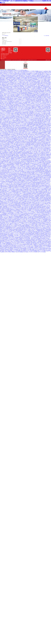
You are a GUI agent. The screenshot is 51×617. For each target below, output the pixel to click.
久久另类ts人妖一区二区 (38, 102)
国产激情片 (3, 116)
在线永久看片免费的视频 (43, 234)
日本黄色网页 (37, 205)
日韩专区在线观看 (18, 180)
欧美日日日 (42, 201)
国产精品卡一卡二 (34, 230)
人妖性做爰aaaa (25, 249)
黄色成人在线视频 (22, 225)
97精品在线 (14, 184)
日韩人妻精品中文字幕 (27, 224)
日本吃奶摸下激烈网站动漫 (37, 206)
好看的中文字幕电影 (31, 195)
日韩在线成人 (43, 222)
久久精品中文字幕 (36, 121)
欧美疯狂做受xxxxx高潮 (42, 118)
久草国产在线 (16, 84)
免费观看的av (13, 158)
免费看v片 (21, 90)
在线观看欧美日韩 (8, 140)
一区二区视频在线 (14, 210)
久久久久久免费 (27, 140)
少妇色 (13, 187)
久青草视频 (20, 91)
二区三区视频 (36, 211)
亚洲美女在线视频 (46, 242)
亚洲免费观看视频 (3, 99)
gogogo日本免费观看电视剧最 (17, 216)
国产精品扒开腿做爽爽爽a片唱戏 (13, 174)
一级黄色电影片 (7, 157)
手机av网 (37, 172)
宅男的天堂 (15, 117)
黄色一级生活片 (24, 162)
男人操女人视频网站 (33, 176)
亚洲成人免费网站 (4, 190)
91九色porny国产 (22, 166)
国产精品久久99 (16, 159)
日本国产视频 (4, 122)
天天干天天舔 (28, 147)
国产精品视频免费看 (14, 122)
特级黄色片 (14, 154)
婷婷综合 (4, 176)
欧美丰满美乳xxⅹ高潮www (9, 87)
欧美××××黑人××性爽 (36, 85)
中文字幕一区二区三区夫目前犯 (28, 200)
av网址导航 (27, 84)
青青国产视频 (7, 247)
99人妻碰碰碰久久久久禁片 (6, 166)
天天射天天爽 (20, 249)
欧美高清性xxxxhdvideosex (43, 205)
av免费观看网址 (29, 87)
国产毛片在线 (7, 219)
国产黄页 (28, 174)
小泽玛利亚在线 (7, 180)
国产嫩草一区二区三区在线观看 (13, 192)
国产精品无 (43, 108)
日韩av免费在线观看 (21, 138)
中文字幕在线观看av (14, 140)
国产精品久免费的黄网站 (15, 220)
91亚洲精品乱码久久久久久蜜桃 (38, 156)
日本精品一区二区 (40, 150)
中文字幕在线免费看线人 (30, 247)
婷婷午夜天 (41, 178)
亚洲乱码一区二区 (10, 150)
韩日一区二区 (7, 182)
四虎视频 (11, 96)
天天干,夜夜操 (21, 150)
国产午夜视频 (36, 98)
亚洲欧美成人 (34, 202)
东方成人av (9, 196)
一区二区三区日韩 (7, 92)
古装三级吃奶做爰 (38, 99)
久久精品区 (9, 236)
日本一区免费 (46, 129)
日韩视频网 (9, 141)
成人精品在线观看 (34, 190)
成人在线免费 (25, 183)
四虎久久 (3, 102)
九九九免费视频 (37, 195)
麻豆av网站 (4, 250)
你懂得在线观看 (9, 128)
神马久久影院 (17, 199)
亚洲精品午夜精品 (11, 102)
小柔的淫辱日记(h (8, 193)
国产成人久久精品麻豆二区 (46, 99)
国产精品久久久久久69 (31, 235)
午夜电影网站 (38, 81)
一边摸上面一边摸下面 (42, 237)
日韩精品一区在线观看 (33, 140)
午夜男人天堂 (29, 157)
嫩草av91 (14, 150)
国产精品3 (33, 169)
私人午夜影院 (3, 86)
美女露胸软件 (11, 152)
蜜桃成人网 (41, 121)
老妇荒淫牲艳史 (18, 123)
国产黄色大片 (3, 104)
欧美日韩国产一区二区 (42, 246)
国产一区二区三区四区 (17, 100)
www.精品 (20, 159)
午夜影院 (35, 225)
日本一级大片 (45, 156)
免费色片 (20, 232)
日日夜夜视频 (18, 177)
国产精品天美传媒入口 (27, 237)
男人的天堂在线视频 (10, 108)
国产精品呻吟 (24, 74)
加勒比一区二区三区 (27, 150)
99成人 (29, 198)
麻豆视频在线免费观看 (35, 90)
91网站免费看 (44, 206)
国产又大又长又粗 (6, 223)
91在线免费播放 (30, 148)
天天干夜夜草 (48, 111)
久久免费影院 (22, 181)
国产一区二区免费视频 (33, 236)
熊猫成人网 (4, 156)
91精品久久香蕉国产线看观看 (45, 81)
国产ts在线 (48, 147)
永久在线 (7, 93)
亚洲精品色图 (10, 175)
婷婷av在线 (11, 160)
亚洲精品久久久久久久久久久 (4, 109)
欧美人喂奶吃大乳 (14, 132)
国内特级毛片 (39, 154)
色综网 (12, 244)
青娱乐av (3, 211)
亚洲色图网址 (17, 240)
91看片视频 (7, 105)
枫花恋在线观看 (21, 222)
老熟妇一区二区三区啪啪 (19, 154)
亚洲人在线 (28, 91)
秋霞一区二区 (4, 74)
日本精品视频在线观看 (15, 120)
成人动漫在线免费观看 (15, 110)
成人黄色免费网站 (12, 116)
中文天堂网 (19, 92)
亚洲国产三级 (41, 130)
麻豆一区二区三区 (21, 115)
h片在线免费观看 (19, 99)
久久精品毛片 (23, 140)
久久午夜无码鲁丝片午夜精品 (38, 116)
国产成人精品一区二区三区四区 (10, 171)
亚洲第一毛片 (39, 250)
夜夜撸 (30, 168)
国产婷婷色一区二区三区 (26, 184)
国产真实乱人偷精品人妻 (32, 75)
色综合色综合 (37, 235)
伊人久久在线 (14, 217)
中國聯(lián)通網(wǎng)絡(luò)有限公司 (7, 41)
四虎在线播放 (37, 109)
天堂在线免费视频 (2, 181)
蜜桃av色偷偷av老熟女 (37, 145)
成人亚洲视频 (11, 105)
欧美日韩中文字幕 (12, 201)
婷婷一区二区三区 (12, 112)
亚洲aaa (7, 217)
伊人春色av (14, 121)
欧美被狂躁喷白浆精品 (40, 100)
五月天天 (24, 117)
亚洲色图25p (20, 102)
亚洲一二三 (7, 192)
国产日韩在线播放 (5, 246)
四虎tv (3, 96)
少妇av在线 (33, 237)
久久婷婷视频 (19, 198)
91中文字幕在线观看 (44, 88)
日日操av (44, 82)
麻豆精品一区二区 (47, 76)
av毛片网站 (36, 110)
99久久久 (47, 237)
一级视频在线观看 (38, 75)
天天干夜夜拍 (19, 132)
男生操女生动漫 (26, 79)
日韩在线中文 (37, 128)
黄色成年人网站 (46, 150)
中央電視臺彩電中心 (4, 40)
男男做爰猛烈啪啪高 (6, 118)
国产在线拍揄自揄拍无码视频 (5, 165)
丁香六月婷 (8, 163)
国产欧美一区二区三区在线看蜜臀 (44, 224)
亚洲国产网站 (23, 118)
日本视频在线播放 (38, 111)
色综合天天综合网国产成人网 (19, 79)
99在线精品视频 (24, 244)
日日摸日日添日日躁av (23, 114)
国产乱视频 (15, 144)
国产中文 (30, 132)
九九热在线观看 (48, 246)
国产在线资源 (44, 135)
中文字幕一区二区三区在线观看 (41, 163)
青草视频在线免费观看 (19, 189)
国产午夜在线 (45, 98)
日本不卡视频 (32, 171)
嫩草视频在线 (43, 183)
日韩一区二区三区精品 (24, 145)
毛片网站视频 (43, 76)
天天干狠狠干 (23, 98)
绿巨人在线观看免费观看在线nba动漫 (42, 157)
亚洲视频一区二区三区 (24, 198)
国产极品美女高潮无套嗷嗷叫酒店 (12, 138)
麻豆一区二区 (28, 72)
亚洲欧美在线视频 (47, 200)
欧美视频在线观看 (8, 243)
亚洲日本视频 (29, 114)
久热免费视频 (40, 240)
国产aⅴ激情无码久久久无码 (44, 84)
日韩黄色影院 (11, 98)
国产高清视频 (30, 126)
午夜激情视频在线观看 (39, 229)
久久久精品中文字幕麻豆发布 (16, 231)
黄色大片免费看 (42, 210)
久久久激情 (17, 88)
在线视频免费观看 (30, 153)
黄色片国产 (28, 250)
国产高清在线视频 (43, 158)
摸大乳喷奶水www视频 (40, 129)
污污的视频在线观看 (26, 189)
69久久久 (26, 126)
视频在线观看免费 (47, 90)
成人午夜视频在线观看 (44, 214)
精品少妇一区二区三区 (15, 222)
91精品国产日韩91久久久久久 (42, 244)
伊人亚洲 (1, 147)
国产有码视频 (13, 190)
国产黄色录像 (16, 218)
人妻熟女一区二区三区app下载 (30, 82)
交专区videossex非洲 (43, 147)
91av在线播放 (27, 104)
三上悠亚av (9, 190)
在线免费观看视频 (9, 169)
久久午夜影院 (34, 87)
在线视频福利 (40, 127)
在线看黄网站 (40, 96)
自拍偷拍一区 (16, 170)
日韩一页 (16, 126)
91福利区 (3, 103)
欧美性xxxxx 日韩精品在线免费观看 (26, 108)
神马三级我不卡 (44, 97)
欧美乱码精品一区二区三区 (25, 204)
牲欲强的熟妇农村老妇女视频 (40, 238)
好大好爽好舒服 (31, 204)
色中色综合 (8, 201)
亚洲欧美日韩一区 (28, 164)
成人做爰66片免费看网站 (27, 80)
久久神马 (15, 87)
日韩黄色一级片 (46, 181)
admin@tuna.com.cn (5, 55)
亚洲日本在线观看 (12, 180)
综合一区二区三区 (33, 162)
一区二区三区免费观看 (44, 220)
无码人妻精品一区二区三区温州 (14, 165)
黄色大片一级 (20, 72)
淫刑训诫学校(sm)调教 (5, 126)
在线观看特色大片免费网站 (45, 154)
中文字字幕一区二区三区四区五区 (26, 110)
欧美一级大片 (11, 225)
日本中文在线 (33, 228)
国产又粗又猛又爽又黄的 (20, 106)
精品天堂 (18, 242)
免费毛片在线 (41, 242)
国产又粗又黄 (31, 194)
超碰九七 (22, 237)
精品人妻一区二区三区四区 (23, 139)
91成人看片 (26, 75)
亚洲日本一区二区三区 (29, 135)
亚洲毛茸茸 (34, 154)
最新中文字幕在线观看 (12, 219)
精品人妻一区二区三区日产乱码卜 (15, 90)
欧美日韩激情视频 (38, 222)
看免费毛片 (39, 86)
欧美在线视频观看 (4, 234)
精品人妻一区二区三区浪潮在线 (18, 200)
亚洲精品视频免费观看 (42, 128)
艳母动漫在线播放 (14, 128)
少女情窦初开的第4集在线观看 (9, 117)
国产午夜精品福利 (37, 217)
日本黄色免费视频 (28, 73)
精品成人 (15, 178)
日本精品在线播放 (46, 198)
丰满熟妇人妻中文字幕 (37, 134)
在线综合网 (23, 72)
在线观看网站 (28, 166)
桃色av (8, 224)
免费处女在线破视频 (6, 160)
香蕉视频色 (23, 180)
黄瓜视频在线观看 (48, 110)
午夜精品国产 (6, 94)
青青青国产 (38, 159)
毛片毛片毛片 (40, 110)
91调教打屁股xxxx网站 (26, 134)
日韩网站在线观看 (27, 115)
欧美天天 (43, 140)
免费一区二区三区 (28, 219)
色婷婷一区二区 (10, 226)
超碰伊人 (32, 217)
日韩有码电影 (34, 220)
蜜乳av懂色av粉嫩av (26, 136)
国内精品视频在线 (18, 205)
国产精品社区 (22, 182)
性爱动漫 (32, 100)
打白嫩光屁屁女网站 (3, 235)
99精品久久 (12, 124)
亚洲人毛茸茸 (44, 75)
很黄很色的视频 (33, 193)
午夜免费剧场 (13, 79)
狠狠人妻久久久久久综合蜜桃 (23, 96)
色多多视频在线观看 (18, 237)
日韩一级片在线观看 (30, 206)
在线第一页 (25, 105)
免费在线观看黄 (16, 139)
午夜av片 (3, 242)
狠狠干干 (44, 229)
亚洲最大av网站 (21, 170)
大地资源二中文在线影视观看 (11, 177)
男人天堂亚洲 (2, 228)
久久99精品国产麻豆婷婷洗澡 (39, 212)
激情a (9, 194)
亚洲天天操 (42, 142)
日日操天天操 (22, 94)
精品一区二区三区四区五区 (26, 241)
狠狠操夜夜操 (48, 186)
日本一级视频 (6, 127)
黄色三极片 (26, 121)
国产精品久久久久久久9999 (40, 202)
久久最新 (39, 151)
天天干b (21, 220)
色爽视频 (9, 123)
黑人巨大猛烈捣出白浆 (42, 208)
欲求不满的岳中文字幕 (45, 96)
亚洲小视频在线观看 (20, 103)
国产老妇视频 (14, 99)
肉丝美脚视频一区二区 (29, 74)
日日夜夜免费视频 (17, 163)
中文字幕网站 (5, 218)
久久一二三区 (13, 240)
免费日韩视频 (18, 75)
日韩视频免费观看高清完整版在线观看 (32, 124)
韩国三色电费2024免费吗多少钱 (38, 114)
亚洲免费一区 (32, 147)
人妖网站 (30, 188)
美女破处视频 (14, 146)
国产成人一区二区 (5, 204)
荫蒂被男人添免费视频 (20, 217)
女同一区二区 (6, 162)
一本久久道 (34, 194)
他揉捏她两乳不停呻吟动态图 (46, 166)
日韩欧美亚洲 (29, 105)
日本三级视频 (29, 249)
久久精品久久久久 (15, 81)
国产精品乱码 (11, 153)
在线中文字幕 (25, 218)
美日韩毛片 (31, 154)
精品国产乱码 (33, 123)
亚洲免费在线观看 (27, 226)
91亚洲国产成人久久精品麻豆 (17, 74)
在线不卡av (38, 248)
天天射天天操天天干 (10, 218)
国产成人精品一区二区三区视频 (13, 228)
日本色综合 (49, 244)
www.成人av (5, 216)
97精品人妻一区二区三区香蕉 (45, 213)
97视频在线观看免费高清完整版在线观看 (23, 128)
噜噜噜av (12, 241)
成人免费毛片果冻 (31, 216)
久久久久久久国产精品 (8, 220)
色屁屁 (20, 127)
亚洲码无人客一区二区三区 (46, 146)
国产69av (17, 150)
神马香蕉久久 (44, 93)
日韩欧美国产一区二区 (27, 103)
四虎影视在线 (11, 249)
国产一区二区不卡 (15, 82)
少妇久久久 (34, 135)
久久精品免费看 (16, 142)
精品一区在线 (9, 132)
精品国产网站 (32, 134)
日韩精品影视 (48, 195)
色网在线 (29, 102)
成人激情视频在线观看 (10, 147)
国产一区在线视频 (6, 112)
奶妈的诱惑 (38, 158)
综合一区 (1, 150)
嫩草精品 (3, 157)
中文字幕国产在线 (26, 222)
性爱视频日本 (31, 79)
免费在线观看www (36, 178)
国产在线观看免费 (33, 81)
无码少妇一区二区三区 (30, 201)
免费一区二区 (19, 135)
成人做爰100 (26, 138)
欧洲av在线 (25, 156)
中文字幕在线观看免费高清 (23, 248)
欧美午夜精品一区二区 (18, 243)
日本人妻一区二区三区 (37, 112)
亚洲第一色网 (16, 130)
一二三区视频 (22, 223)
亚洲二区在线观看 (2, 222)
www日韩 (3, 229)
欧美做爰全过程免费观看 (16, 207)
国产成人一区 (21, 192)
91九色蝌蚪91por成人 (16, 223)
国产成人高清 (36, 104)
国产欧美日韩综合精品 (37, 214)
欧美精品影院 (6, 133)
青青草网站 (29, 230)
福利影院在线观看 (34, 231)
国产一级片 (13, 243)
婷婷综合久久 (18, 190)
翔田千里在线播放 (23, 73)
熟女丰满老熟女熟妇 (17, 133)
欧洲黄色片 (36, 247)
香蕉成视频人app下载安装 (36, 142)
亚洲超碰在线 (5, 177)
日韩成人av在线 (46, 72)
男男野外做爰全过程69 (14, 202)
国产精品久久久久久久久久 (27, 211)
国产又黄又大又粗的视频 (41, 117)
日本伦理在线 (22, 148)
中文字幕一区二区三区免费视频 (15, 114)
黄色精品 (33, 188)
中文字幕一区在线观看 (25, 151)
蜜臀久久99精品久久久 (34, 241)
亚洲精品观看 (23, 242)
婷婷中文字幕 (32, 205)
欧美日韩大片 (46, 153)
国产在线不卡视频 (37, 210)
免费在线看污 (40, 216)
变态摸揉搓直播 (18, 145)
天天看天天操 (7, 116)
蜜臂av (5, 164)
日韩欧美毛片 (38, 76)
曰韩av (20, 110)
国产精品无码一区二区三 (4, 80)
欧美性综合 (4, 225)
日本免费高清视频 (8, 211)
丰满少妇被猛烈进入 (45, 165)
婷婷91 (32, 214)
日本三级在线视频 (41, 211)
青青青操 (31, 115)
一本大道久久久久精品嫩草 (23, 201)
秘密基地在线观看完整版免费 (5, 172)
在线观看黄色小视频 (32, 234)
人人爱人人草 (5, 138)
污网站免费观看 (25, 102)
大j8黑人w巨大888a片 (41, 92)
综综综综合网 (7, 208)
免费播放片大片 (45, 216)
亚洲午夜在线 (38, 176)
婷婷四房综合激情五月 (31, 213)
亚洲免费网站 (34, 84)
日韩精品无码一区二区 (6, 73)
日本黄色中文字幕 (45, 232)
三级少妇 (39, 78)
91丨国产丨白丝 (32, 109)
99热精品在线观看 (25, 97)
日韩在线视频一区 (19, 219)
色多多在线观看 (19, 178)
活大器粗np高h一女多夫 (16, 108)
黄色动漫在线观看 (17, 73)
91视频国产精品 (22, 190)
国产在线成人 (27, 190)
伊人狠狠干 (46, 190)
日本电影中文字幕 (37, 147)
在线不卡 (29, 218)
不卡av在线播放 (21, 234)
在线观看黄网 (36, 216)
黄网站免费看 (26, 94)
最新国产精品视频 (29, 244)
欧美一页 (39, 243)
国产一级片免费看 (43, 78)
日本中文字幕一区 (14, 242)
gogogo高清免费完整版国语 (7, 134)
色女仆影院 (17, 232)
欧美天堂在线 (44, 127)
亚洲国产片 (13, 189)
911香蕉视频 (46, 196)
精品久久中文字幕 (19, 87)
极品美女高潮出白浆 (11, 127)
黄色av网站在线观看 (24, 92)
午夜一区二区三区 (11, 133)
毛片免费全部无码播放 (29, 142)
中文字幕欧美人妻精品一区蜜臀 (7, 146)
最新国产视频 (5, 207)
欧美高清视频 (3, 76)
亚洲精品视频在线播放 (40, 120)
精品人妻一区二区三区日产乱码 (13, 93)
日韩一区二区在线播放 (23, 78)
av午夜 (41, 82)
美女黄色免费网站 (31, 141)
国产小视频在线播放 (23, 172)
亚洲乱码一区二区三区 (47, 160)
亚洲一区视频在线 (11, 159)
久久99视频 (7, 98)
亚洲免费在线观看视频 (8, 111)
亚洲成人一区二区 (46, 168)
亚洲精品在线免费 (3, 154)
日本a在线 (7, 129)
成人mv (42, 112)
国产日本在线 (18, 121)
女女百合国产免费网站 (28, 158)
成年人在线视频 (44, 79)
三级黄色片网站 (42, 152)
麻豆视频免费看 (14, 86)
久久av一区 (23, 99)
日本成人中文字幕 (16, 181)
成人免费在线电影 (25, 129)
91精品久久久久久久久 (10, 170)
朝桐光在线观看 (16, 96)
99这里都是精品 (22, 171)
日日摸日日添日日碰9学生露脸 (14, 194)
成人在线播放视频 (33, 76)
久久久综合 (24, 91)
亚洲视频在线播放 (25, 194)
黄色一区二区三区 (10, 207)
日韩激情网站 (16, 98)
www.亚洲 (32, 198)
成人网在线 (44, 182)
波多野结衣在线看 (32, 184)
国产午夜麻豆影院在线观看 (45, 86)
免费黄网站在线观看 (40, 230)
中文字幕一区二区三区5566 (15, 188)
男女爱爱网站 (12, 163)
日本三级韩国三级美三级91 (22, 176)
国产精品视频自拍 (35, 118)
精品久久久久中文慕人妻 (34, 150)
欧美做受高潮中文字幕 (36, 94)
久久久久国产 (46, 91)
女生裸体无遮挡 (32, 128)
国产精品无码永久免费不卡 (46, 102)
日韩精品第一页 (47, 183)
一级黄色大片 (47, 117)
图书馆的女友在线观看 (31, 96)
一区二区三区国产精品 (40, 190)
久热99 (45, 120)
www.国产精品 (2, 205)
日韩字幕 (33, 192)
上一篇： (5, 35)
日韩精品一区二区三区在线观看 (8, 178)
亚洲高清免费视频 (28, 193)
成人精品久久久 (5, 174)
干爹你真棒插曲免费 (44, 159)
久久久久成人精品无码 (3, 132)
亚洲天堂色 (3, 192)
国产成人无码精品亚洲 (15, 186)
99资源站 (36, 96)
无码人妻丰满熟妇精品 (8, 86)
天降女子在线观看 (15, 238)
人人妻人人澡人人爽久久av (27, 165)
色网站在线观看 (17, 171)
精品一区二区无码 (14, 103)
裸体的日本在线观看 (26, 130)
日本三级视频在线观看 (25, 178)
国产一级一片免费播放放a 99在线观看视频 (37, 160)
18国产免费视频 (8, 244)
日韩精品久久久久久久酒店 (40, 105)
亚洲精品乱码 (14, 75)
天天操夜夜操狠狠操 (10, 234)
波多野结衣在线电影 (12, 118)
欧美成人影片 (4, 169)
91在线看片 (25, 247)
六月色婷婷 (28, 162)
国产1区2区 (7, 115)
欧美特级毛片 (31, 94)
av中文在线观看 (27, 171)
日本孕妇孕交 (24, 157)
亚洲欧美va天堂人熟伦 (3, 81)
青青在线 (34, 238)
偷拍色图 (47, 138)
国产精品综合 (5, 150)
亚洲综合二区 (26, 120)
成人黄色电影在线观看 (47, 106)
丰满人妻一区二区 (8, 148)
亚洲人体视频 (29, 199)
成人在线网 (13, 206)
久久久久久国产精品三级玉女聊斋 (26, 123)
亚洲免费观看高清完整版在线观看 (28, 159)
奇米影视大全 (33, 105)
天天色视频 (20, 238)
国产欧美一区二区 (21, 111)
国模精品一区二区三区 (24, 212)
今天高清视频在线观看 (34, 78)
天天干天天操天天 (7, 240)
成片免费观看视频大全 (39, 87)
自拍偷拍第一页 (7, 168)
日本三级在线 (38, 220)
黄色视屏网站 (43, 243)
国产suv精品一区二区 (25, 216)
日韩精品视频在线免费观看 (44, 94)
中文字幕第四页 (29, 231)
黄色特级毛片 (38, 232)
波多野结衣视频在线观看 (40, 207)
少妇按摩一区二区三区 (5, 231)
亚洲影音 (27, 188)
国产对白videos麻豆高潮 (37, 148)
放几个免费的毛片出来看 (9, 91)
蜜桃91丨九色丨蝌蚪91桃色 (33, 151)
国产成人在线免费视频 (37, 106)
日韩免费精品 (37, 237)
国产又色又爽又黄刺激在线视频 (44, 199)
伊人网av (47, 206)
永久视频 (20, 193)
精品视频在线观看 (43, 217)
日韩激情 (3, 144)
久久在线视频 (22, 156)
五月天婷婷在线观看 (6, 97)
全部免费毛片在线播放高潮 (5, 249)
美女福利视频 (36, 92)
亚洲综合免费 (30, 97)
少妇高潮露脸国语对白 (8, 242)
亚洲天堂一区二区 (40, 219)
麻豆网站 (32, 211)
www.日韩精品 (4, 130)
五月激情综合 (30, 182)
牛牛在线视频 (49, 88)
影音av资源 (6, 102)
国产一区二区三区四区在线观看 (22, 187)
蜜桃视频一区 (35, 159)
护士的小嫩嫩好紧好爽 (36, 115)
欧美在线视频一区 (24, 231)
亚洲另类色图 (37, 144)
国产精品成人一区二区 (16, 226)
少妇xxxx (37, 181)
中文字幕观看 (45, 87)
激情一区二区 (15, 160)
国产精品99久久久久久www (22, 81)
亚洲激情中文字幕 (24, 202)
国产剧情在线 (38, 234)
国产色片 (18, 214)
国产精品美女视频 (8, 176)
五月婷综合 (39, 80)
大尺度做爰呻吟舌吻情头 (28, 180)
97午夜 (5, 96)
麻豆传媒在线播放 (20, 229)
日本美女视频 (16, 127)
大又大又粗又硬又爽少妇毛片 (9, 139)
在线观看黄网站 (27, 225)
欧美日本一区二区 (32, 72)
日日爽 (38, 74)
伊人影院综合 (19, 122)
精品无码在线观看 (42, 192)
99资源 (43, 175)
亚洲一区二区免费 (31, 121)
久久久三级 (1, 112)
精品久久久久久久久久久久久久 (46, 184)
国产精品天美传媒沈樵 (33, 86)
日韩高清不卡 (41, 198)
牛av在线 (3, 87)
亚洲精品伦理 (11, 247)
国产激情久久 (44, 180)
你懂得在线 (34, 97)
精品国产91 (32, 246)
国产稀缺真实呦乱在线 (21, 144)
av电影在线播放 (31, 111)
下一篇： (46, 35)
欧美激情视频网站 (29, 240)
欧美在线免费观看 (21, 186)
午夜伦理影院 (11, 84)
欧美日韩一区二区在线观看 (36, 88)
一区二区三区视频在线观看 (16, 250)
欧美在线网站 (22, 121)
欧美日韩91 (26, 118)
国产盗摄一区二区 (34, 219)
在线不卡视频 (19, 246)
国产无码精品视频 (42, 235)
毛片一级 (49, 153)
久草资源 (44, 110)
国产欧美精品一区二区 (12, 248)
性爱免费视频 (12, 130)
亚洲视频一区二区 (28, 214)
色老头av (46, 243)
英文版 (2, 9)
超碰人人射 (21, 105)
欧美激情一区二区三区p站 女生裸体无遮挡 (44, 104)
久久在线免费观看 (18, 168)
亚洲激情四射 (5, 213)
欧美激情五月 (5, 142)
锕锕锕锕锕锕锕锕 (24, 127)
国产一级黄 (28, 208)
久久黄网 (14, 88)
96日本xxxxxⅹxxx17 (9, 222)
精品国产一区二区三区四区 (19, 109)
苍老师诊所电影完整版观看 (25, 152)
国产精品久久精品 (12, 168)
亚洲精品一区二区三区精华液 (13, 224)
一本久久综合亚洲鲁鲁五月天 (6, 158)
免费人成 (29, 186)
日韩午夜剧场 (21, 130)
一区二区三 (23, 243)
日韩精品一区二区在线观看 (43, 124)
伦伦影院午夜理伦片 (20, 211)
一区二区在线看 (31, 106)
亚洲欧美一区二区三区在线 (23, 206)
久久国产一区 (20, 160)
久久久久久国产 (13, 193)
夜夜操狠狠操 (3, 90)
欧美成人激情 (8, 122)
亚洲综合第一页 (6, 106)
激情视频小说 (11, 182)
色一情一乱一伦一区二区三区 (17, 244)
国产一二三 (21, 194)
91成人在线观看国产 (39, 162)
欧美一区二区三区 (2, 105)
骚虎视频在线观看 (42, 90)
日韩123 (41, 232)
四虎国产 (7, 84)
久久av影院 (4, 93)
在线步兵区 (43, 73)
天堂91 (33, 114)
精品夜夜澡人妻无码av (42, 249)
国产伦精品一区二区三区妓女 (6, 114)
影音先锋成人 (12, 100)
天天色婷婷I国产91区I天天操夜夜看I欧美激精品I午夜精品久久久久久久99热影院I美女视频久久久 (14, 70)
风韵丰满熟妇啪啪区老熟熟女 (31, 172)
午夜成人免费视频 (38, 72)
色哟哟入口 (45, 130)
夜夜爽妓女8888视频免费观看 (13, 229)
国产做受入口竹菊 (23, 207)
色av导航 (26, 182)
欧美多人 (27, 168)
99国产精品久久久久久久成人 (35, 103)
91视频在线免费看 (33, 138)
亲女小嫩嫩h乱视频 (10, 216)
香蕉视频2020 (45, 121)
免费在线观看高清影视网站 (10, 181)
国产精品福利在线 (41, 139)
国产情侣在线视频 (32, 174)
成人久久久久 (31, 118)
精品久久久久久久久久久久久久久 (15, 172)
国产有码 (44, 126)
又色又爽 (34, 248)
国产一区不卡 (7, 90)
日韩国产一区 (18, 146)
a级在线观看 (46, 170)
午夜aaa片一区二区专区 (36, 136)
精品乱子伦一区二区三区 (10, 85)
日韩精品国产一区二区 (3, 183)
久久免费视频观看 (47, 231)
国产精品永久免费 (30, 139)
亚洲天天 (20, 199)
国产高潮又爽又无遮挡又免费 (26, 160)
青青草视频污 (37, 246)
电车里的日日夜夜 (22, 88)
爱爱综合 (3, 117)
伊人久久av (19, 208)
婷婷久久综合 (28, 207)
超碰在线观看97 (20, 97)
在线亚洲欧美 (48, 208)
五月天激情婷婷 (36, 198)
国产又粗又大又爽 (23, 133)
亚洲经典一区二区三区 (15, 111)
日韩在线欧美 (13, 199)
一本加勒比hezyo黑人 (33, 181)
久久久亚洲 (24, 193)
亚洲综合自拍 (16, 102)
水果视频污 (3, 78)
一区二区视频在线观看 (34, 164)
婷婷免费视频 (43, 171)
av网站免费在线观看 (13, 157)
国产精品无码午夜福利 (26, 109)
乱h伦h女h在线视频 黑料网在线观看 (16, 162)
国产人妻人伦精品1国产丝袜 (18, 241)
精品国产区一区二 (34, 80)
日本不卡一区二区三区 (11, 232)
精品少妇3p (26, 141)
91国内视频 (47, 222)
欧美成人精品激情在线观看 (44, 248)
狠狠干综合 (18, 156)
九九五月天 (48, 182)
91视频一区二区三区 (33, 152)
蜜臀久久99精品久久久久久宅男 (45, 122)
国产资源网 (39, 225)
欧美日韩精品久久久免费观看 (33, 196)
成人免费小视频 (5, 196)
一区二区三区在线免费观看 (27, 169)
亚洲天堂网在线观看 (9, 154)
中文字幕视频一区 (17, 212)
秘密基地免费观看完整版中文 (11, 164)
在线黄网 (2, 124)
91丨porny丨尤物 (40, 226)
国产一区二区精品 (3, 120)
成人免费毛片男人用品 (29, 243)
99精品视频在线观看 (26, 163)
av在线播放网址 (39, 140)
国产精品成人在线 (5, 72)
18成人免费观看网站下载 (12, 205)
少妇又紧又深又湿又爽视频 (25, 177)
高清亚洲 (29, 86)
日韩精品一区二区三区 (35, 249)
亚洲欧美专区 (47, 238)
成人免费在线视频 (44, 164)
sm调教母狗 (10, 217)
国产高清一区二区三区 (42, 186)
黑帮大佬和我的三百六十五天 (29, 98)
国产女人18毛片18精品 (23, 116)
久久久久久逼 (30, 120)
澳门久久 (46, 92)
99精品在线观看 (41, 181)
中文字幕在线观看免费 (45, 172)
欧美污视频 (43, 177)
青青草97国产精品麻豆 (8, 104)
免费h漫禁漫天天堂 (32, 177)
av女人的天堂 (27, 111)
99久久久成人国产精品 (11, 94)
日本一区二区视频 (16, 91)
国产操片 (3, 88)
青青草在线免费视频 (41, 91)
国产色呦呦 (15, 214)
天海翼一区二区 (9, 120)
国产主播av (4, 129)
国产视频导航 (30, 210)
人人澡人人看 (23, 158)
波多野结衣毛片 (11, 72)
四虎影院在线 (45, 230)
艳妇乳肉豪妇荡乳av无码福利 (35, 242)
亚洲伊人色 (33, 108)
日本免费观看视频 (19, 157)
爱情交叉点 (4, 163)
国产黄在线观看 (8, 156)
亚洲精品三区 (13, 141)
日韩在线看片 (3, 195)
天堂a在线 (11, 82)
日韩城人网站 (41, 98)
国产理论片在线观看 (45, 240)
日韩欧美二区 (23, 100)
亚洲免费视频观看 (30, 93)
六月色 (35, 111)
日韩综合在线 (26, 148)
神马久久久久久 (45, 112)
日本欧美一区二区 (42, 174)
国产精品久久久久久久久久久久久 (22, 210)
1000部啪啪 (29, 217)
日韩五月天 (24, 219)
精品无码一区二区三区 (37, 201)
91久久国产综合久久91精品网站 (28, 85)
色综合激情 (5, 135)
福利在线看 (22, 80)
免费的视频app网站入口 (37, 189)
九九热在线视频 (37, 204)
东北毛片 (19, 175)
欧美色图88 (44, 162)
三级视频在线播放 (9, 110)
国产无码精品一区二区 (29, 133)
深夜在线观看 (11, 106)
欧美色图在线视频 (38, 170)
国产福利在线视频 (31, 112)
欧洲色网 (10, 186)
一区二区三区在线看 (10, 214)
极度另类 (15, 187)
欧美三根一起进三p (11, 237)
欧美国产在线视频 (33, 207)
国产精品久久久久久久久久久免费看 (17, 169)
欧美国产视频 (36, 91)
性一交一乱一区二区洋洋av (23, 124)
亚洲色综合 (6, 205)
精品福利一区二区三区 (43, 176)
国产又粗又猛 (33, 224)
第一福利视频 (5, 145)
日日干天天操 (49, 130)
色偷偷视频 (21, 165)
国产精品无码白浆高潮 (16, 182)
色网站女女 (22, 75)
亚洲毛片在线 (12, 73)
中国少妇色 (41, 103)
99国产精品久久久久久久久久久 (15, 166)
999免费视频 (20, 151)
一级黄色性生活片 (35, 244)
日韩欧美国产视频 (16, 105)
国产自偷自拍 (46, 142)
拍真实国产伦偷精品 (47, 80)
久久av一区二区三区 (38, 213)
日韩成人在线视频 (32, 222)
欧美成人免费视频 (4, 198)
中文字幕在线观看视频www (10, 235)
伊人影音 (17, 248)
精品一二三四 (2, 164)
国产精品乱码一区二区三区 (38, 146)
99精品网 (40, 108)
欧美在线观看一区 (42, 204)
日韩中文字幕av (13, 156)
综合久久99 (37, 108)
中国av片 (42, 80)
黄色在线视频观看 (15, 204)
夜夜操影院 (43, 134)
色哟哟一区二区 (36, 130)
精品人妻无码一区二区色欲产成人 (44, 109)
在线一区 (13, 176)
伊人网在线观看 (11, 129)
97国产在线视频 (41, 144)
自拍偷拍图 (45, 188)
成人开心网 (17, 206)
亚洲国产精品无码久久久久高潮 (36, 223)
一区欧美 (31, 238)
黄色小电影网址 (35, 243)
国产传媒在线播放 (12, 230)
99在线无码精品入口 (12, 212)
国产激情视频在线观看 (33, 250)
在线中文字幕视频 (9, 81)
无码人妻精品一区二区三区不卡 (12, 198)
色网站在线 (9, 213)
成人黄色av (32, 157)
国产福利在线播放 (36, 200)
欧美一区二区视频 (36, 93)
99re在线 (8, 130)
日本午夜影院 (4, 128)
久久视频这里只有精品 (25, 196)
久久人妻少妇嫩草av (11, 151)
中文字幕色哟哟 (17, 94)
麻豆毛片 (43, 170)
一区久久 (19, 80)
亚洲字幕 (42, 106)
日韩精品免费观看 (34, 132)
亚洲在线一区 (7, 153)
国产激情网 (37, 208)
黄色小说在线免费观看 (21, 86)
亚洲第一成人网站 (33, 232)
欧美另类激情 (42, 115)
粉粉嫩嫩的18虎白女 (43, 85)
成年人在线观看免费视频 (23, 153)
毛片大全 (32, 110)
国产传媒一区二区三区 (27, 228)
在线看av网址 (35, 120)
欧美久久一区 (48, 93)
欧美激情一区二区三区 (28, 88)
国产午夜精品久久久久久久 (9, 144)
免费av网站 (40, 247)
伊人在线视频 (3, 193)
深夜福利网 (32, 144)
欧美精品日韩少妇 (34, 240)
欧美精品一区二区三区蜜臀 (15, 148)
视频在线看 (16, 176)
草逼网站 (29, 229)
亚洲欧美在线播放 (39, 97)
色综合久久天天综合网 (13, 195)
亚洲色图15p (37, 192)
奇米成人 (36, 157)
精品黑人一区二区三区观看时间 (12, 135)
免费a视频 (27, 176)
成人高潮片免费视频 (8, 103)
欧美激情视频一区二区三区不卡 (42, 133)
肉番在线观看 (4, 84)
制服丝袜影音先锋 (16, 247)
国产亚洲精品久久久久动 (45, 223)
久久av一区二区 (35, 126)
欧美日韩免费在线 (26, 236)
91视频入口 (36, 224)
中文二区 (29, 138)
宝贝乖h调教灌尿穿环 (14, 92)
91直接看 (9, 162)
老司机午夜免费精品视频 (29, 122)
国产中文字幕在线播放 (40, 153)
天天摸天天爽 (23, 168)
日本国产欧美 (34, 158)
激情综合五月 (26, 229)
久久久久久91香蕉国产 (46, 226)
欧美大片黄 (17, 115)
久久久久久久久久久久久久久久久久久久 (30, 170)
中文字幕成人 (20, 84)
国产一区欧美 (15, 76)
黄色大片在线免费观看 (34, 127)
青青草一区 (21, 163)
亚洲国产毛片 (10, 204)
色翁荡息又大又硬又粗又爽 (21, 195)
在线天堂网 (4, 147)
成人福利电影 (38, 174)
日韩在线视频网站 (19, 184)
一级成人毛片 (24, 87)
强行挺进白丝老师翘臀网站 (17, 152)
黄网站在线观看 (37, 82)
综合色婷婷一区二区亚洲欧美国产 (37, 165)
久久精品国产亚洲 (5, 194)
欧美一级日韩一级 (30, 248)
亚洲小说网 (39, 73)
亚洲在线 (32, 186)
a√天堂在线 (49, 98)
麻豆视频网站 (18, 78)
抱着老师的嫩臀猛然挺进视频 (22, 174)
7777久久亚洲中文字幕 (20, 236)
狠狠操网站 (45, 132)
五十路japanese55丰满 (44, 151)
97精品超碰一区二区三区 (8, 238)
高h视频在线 (25, 217)
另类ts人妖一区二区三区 (21, 126)
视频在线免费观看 (45, 219)
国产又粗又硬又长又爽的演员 (27, 90)
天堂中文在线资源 (22, 235)
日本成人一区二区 (2, 184)
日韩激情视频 (22, 226)
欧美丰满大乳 (26, 106)
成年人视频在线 (46, 139)
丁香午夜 (25, 86)
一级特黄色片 (47, 235)
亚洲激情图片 (21, 85)
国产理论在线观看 (12, 115)
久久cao (46, 202)
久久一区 (39, 79)
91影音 (35, 166)
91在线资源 (35, 153)
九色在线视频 (32, 163)
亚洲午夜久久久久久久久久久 (29, 146)
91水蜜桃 (38, 84)
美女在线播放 (14, 246)
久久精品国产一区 (20, 224)
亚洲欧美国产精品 (21, 228)
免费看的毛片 (48, 163)
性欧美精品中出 (29, 192)
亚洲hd (30, 190)
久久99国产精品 (2, 247)
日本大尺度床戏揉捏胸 (4, 175)
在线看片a (20, 202)
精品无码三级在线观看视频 (45, 148)
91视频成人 (15, 72)
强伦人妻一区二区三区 (9, 74)
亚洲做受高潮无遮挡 (37, 171)
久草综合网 (19, 140)
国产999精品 (28, 81)
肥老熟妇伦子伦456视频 (9, 184)
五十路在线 (8, 100)
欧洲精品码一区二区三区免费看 (20, 104)
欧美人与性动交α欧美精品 (9, 76)
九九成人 (19, 98)
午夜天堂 (7, 225)
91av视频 (48, 202)
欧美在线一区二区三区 (5, 159)
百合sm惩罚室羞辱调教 (4, 226)
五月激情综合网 (28, 100)
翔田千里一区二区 (26, 181)
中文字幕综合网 (47, 108)
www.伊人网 (9, 206)
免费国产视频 (31, 136)
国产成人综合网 (31, 189)
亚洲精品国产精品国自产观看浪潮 (31, 99)
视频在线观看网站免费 (10, 142)
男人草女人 (45, 105)
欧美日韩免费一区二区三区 (7, 188)
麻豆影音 (17, 201)
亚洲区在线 (24, 84)
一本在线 (19, 82)
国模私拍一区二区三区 (37, 141)
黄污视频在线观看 (3, 85)
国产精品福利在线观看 (8, 75)
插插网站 (42, 72)
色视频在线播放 (11, 80)
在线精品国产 (40, 241)
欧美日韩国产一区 (13, 134)
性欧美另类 (35, 74)
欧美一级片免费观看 (34, 73)
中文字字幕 (2, 178)
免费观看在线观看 (43, 136)
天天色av (40, 93)
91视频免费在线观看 (43, 195)
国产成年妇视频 (3, 210)
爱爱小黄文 (6, 186)
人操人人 (12, 183)
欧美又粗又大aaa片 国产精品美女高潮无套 (41, 228)
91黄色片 (13, 104)
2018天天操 (28, 127)
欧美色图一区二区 (2, 91)
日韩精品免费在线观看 (38, 177)
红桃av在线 (35, 100)
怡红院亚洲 (38, 194)
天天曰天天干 (16, 124)
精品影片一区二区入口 (25, 132)
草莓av (36, 123)
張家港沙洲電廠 (4, 42)
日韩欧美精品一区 (38, 184)
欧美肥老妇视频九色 (18, 112)
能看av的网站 (16, 151)
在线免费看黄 (18, 116)
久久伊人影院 (35, 133)
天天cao (33, 210)
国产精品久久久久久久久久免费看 (7, 189)
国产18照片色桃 (44, 236)
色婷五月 (16, 136)
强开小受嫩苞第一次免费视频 (6, 199)
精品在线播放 (29, 202)
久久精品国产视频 (16, 225)
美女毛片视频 (23, 146)
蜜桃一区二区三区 (26, 154)
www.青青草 (26, 186)
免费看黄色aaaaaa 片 (30, 92)
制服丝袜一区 (23, 122)
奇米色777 (28, 78)
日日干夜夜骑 (47, 115)
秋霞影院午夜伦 (18, 118)
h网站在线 (10, 121)
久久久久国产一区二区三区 (39, 188)
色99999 (31, 84)
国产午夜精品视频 (23, 175)
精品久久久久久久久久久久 (13, 97)
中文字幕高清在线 (15, 175)
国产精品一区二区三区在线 (26, 232)
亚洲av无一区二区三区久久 (13, 208)
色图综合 (19, 204)
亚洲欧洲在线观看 (9, 210)
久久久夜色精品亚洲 (21, 76)
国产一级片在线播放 (27, 76)
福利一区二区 (20, 136)
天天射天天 (1, 94)
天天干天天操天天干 (23, 188)
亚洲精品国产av (28, 117)
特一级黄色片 (39, 218)
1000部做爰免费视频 (27, 144)
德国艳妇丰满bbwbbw (7, 124)
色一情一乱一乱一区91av (27, 223)
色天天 (26, 235)
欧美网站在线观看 (44, 241)
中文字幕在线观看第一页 (17, 147)
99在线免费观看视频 (9, 99)
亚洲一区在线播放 (48, 82)
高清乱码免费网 (20, 117)
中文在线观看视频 (39, 193)
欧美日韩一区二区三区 (34, 117)
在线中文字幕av (16, 234)
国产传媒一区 (25, 192)
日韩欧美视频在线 (38, 183)
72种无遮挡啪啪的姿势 (5, 152)
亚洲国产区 (14, 106)
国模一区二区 (38, 152)
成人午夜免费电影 (7, 79)
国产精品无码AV (5, 202)
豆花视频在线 (36, 186)
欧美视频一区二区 (14, 236)
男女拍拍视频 (7, 195)
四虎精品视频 (23, 147)
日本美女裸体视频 (17, 158)
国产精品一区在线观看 (12, 78)
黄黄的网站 (31, 91)
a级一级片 (9, 202)
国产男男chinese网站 (12, 126)
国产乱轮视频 (37, 169)
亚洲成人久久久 (21, 120)
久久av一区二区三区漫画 (31, 212)
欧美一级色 (48, 78)
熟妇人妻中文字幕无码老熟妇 (20, 141)
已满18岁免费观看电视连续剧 (23, 93)
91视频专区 (8, 96)
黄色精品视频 (44, 111)
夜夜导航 (5, 170)
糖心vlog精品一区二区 (5, 248)
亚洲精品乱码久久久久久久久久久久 (32, 175)
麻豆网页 (38, 199)
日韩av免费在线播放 (20, 134)
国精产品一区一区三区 (30, 116)
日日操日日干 (13, 123)
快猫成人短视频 (16, 85)
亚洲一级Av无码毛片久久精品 (18, 183)
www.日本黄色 (2, 111)
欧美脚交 (10, 231)
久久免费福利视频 (11, 109)
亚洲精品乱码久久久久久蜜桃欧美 (44, 74)
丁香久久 (5, 200)
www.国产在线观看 (39, 166)
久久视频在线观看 (22, 214)
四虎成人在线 (21, 129)
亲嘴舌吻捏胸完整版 (40, 123)
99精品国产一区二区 (31, 145)
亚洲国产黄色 (40, 175)
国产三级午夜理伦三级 (45, 218)
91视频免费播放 (40, 126)
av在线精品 (32, 102)
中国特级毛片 (18, 164)
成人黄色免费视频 (40, 132)
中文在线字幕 (3, 171)
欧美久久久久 (31, 104)
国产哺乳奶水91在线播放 (9, 88)
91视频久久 (7, 78)
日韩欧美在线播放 (19, 196)
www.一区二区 (39, 138)
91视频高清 (11, 223)
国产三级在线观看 (47, 207)
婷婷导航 (26, 195)
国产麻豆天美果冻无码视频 (33, 129)
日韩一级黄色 (45, 114)
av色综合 (45, 144)
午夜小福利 (40, 164)
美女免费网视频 (35, 79)
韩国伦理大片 (49, 180)
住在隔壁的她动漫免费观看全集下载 (37, 182)
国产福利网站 (24, 82)
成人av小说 (8, 183)
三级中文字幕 (33, 229)
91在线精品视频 (4, 206)
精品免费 (44, 116)
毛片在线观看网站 (22, 164)
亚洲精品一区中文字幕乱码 (31, 183)
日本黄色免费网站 (23, 250)
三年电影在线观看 (27, 242)
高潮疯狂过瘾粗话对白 (44, 189)
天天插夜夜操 (47, 140)
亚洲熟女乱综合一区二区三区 (45, 141)
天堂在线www (16, 129)
